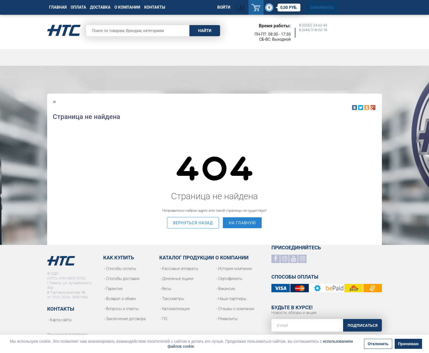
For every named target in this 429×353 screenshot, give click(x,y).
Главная (58, 7)
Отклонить (378, 344)
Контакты (154, 7)
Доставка (100, 7)
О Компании (127, 7)
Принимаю (408, 344)
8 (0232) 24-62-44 (313, 25)
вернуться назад (193, 223)
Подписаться (363, 325)
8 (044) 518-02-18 (313, 30)
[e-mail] (307, 325)
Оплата (78, 7)
